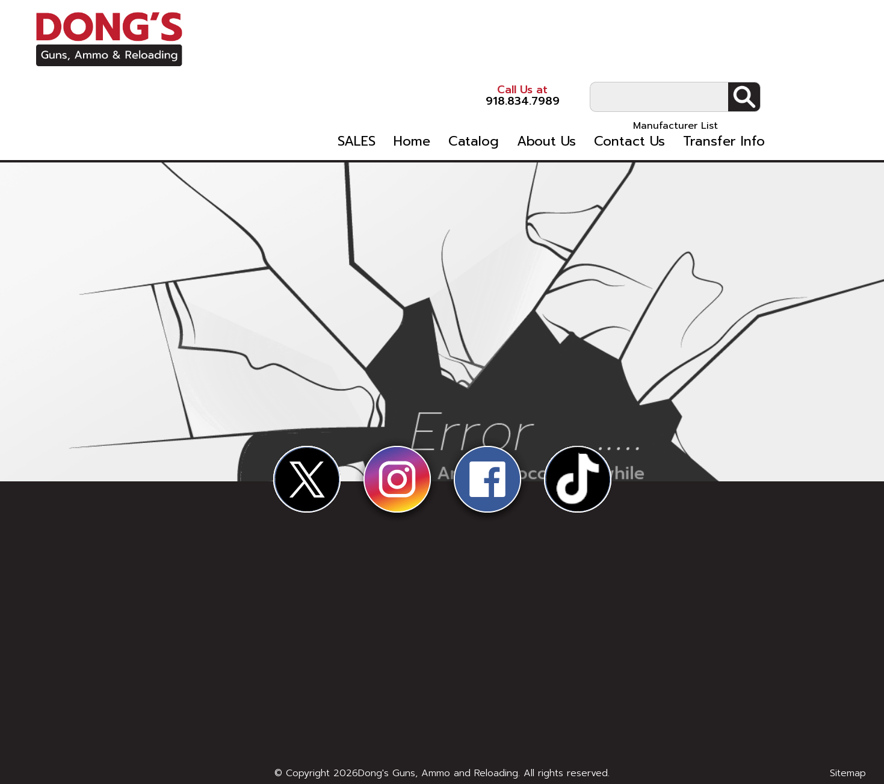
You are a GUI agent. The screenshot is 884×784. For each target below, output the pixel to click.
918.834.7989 (571, 42)
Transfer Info (807, 96)
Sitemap (848, 773)
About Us (629, 96)
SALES (440, 96)
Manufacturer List (762, 71)
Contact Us (712, 96)
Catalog (556, 96)
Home (495, 96)
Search (831, 43)
